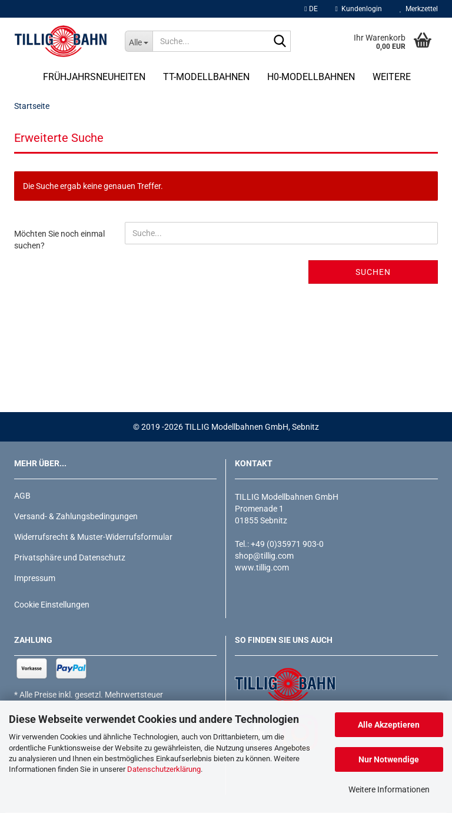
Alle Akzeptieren (389, 724)
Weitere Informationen (389, 789)
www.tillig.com (262, 567)
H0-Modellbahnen (311, 76)
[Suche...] (139, 41)
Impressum (34, 578)
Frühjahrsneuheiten (94, 76)
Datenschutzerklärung (164, 769)
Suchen (373, 272)
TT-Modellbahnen (206, 76)
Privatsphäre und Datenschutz (69, 557)
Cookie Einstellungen (51, 604)
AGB (22, 495)
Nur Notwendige (388, 759)
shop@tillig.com (264, 555)
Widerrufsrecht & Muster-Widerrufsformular (93, 537)
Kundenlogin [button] (358, 9)
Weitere (392, 76)
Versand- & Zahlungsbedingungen (76, 516)
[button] (310, 9)
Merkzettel (419, 9)
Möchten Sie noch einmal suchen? (59, 239)
